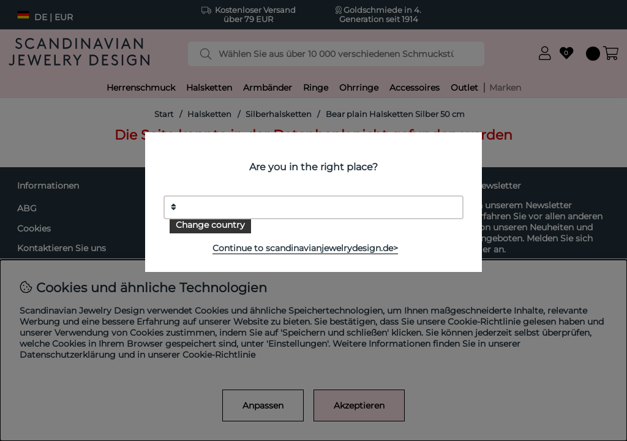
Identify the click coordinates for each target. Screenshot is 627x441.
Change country (210, 224)
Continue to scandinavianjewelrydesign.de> (305, 248)
